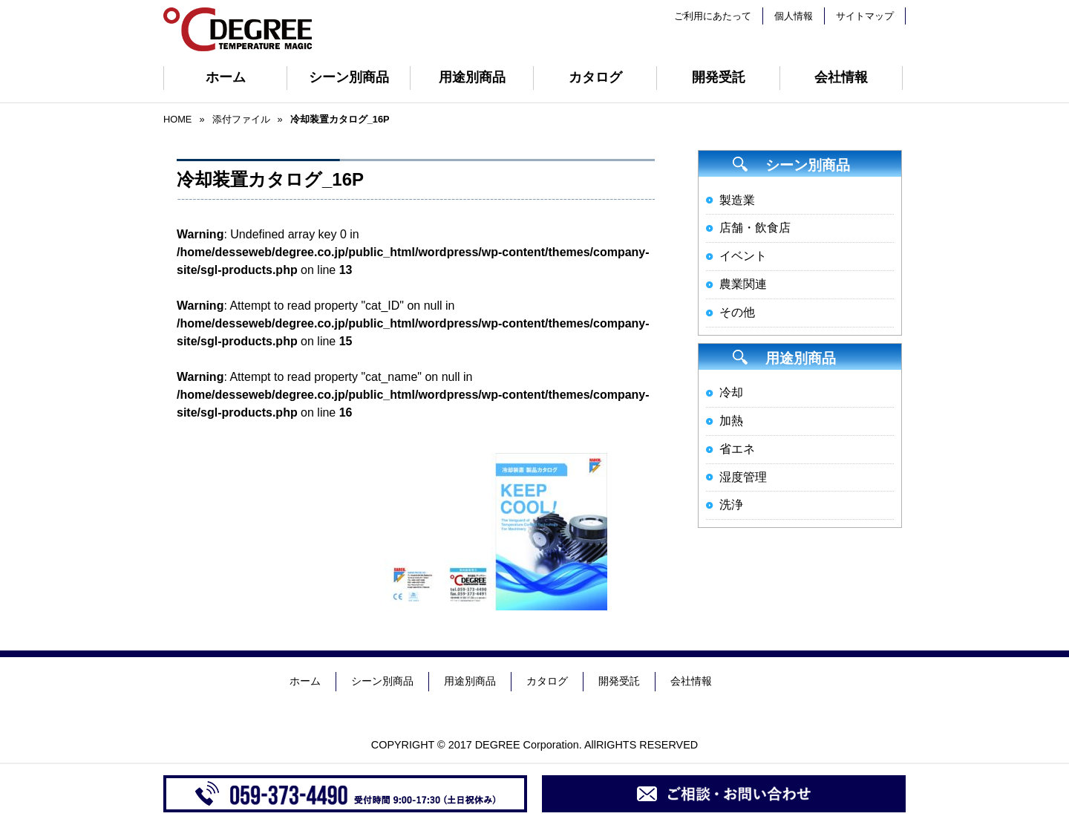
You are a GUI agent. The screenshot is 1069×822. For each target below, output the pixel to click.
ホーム (226, 77)
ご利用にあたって (712, 16)
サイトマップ (865, 16)
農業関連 (743, 284)
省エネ (737, 449)
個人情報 (793, 16)
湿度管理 (743, 477)
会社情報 (841, 77)
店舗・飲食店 (755, 227)
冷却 (731, 392)
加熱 (731, 420)
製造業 (737, 200)
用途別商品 (472, 77)
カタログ (595, 77)
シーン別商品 (349, 77)
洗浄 (731, 504)
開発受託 (718, 77)
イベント (743, 255)
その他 (737, 312)
